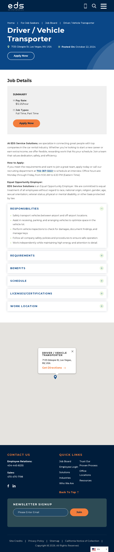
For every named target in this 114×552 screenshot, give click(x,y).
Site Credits (16, 541)
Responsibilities (24, 208)
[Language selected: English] (99, 549)
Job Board (51, 23)
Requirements (22, 255)
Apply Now (21, 55)
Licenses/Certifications (31, 293)
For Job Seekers (30, 23)
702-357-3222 (45, 171)
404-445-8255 (15, 465)
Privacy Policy (36, 541)
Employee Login (68, 467)
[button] (57, 379)
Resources (85, 480)
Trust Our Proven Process (88, 463)
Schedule (18, 280)
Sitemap (54, 541)
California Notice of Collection (82, 541)
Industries (65, 478)
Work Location (23, 306)
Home (11, 23)
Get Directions (52, 367)
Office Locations (85, 473)
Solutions (64, 472)
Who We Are (66, 483)
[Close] (72, 351)
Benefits (17, 268)
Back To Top (69, 492)
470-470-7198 (15, 476)
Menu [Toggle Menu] (104, 6)
